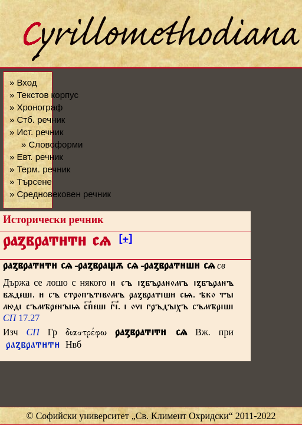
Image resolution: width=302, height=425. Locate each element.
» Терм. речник (39, 169)
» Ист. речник (36, 132)
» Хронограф (36, 107)
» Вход (23, 82)
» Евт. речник (36, 157)
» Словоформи (52, 144)
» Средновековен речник (60, 194)
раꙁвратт (33, 346)
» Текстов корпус (43, 95)
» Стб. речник (37, 120)
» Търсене (30, 181)
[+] (125, 241)
